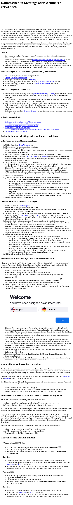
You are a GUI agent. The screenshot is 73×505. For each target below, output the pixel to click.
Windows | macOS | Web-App (14, 443)
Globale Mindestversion (42, 83)
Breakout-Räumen (30, 111)
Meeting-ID (34, 80)
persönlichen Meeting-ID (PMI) (44, 94)
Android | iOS (9, 472)
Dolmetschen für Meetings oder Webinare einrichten (23, 122)
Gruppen (34, 156)
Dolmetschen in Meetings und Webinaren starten (21, 126)
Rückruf (7, 378)
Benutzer (45, 156)
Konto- (21, 215)
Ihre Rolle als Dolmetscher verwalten (17, 128)
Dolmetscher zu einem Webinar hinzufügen (24, 124)
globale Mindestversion (46, 81)
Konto (28, 156)
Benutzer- (38, 215)
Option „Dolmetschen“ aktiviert (16, 78)
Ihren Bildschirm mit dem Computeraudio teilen (48, 60)
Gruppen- (28, 215)
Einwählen (66, 376)
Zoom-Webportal (24, 145)
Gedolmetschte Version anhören (16, 131)
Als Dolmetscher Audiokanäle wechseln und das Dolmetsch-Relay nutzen (34, 130)
